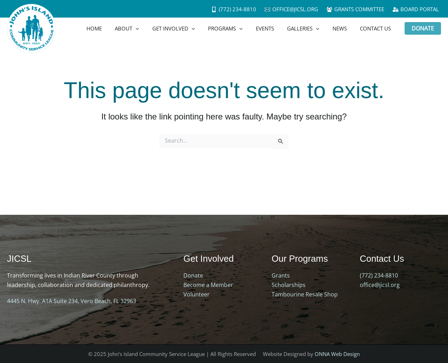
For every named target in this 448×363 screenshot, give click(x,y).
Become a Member (208, 285)
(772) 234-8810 (379, 275)
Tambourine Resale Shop (305, 294)
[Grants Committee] (355, 9)
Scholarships (289, 285)
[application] (152, 28)
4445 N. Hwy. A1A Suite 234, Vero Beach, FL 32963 (71, 301)
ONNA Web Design (337, 353)
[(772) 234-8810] (233, 9)
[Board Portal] (416, 9)
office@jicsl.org (380, 285)
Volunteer (196, 294)
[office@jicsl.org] (291, 9)
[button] (423, 28)
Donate (193, 275)
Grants (281, 275)
